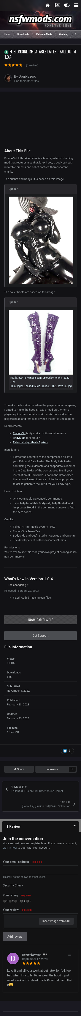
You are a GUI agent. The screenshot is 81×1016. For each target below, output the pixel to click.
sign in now (10, 847)
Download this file (40, 619)
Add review (14, 936)
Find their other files (26, 81)
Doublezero (27, 76)
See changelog (18, 585)
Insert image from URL (56, 921)
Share (19, 769)
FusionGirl (19, 433)
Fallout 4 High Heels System (30, 442)
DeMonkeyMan (31, 954)
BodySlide (19, 437)
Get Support (40, 635)
